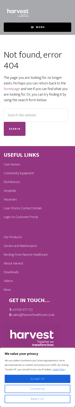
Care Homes (12, 164)
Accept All (38, 379)
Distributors (12, 182)
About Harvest (13, 263)
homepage (12, 89)
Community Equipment (19, 173)
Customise (37, 389)
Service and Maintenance (20, 246)
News (7, 290)
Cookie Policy (58, 369)
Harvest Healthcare (18, 13)
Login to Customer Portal (21, 217)
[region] (37, 377)
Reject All (37, 399)
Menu (40, 27)
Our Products (13, 237)
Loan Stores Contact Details (23, 208)
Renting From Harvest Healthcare (26, 255)
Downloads (11, 272)
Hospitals (10, 191)
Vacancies (10, 199)
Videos (8, 281)
